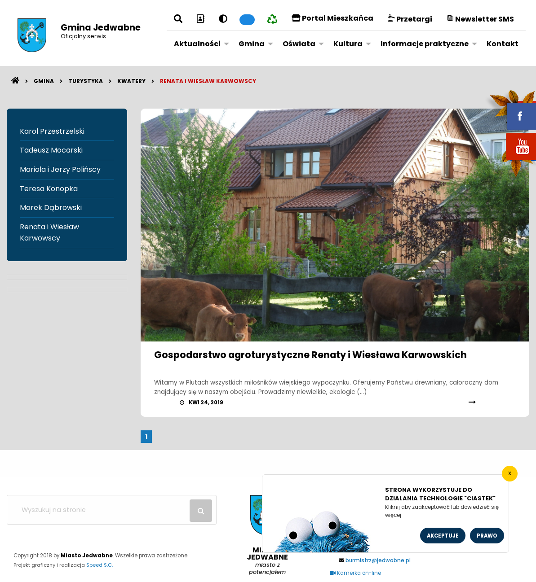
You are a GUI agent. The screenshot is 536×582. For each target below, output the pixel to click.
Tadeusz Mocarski (51, 150)
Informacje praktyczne (425, 44)
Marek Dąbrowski (51, 207)
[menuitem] (199, 43)
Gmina (252, 44)
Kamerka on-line (355, 573)
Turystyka (85, 81)
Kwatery (131, 81)
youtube (510, 160)
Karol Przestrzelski (52, 131)
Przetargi (410, 19)
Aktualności (197, 44)
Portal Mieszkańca (332, 18)
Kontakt (502, 44)
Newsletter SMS (480, 19)
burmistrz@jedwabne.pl (378, 560)
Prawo (487, 535)
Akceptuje (443, 535)
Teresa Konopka (49, 189)
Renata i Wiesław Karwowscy (208, 81)
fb (510, 110)
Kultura (348, 44)
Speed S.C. (99, 565)
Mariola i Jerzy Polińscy (60, 169)
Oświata (299, 44)
